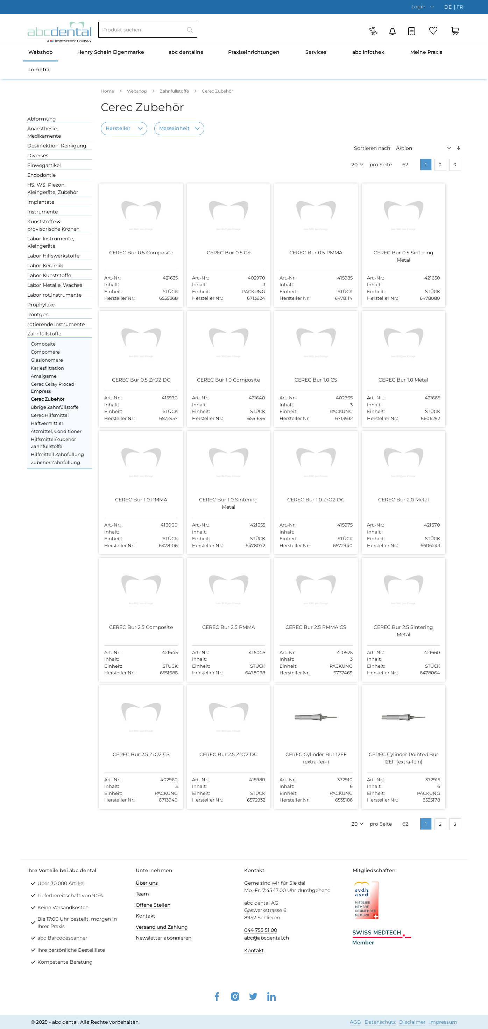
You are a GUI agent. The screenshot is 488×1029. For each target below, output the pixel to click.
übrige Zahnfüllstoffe (55, 407)
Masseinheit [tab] (174, 128)
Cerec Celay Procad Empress (53, 387)
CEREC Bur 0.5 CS (225, 252)
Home (108, 91)
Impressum (443, 1022)
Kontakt (145, 915)
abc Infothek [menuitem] (368, 52)
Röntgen (38, 314)
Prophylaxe (41, 305)
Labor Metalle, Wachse (54, 285)
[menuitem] (40, 52)
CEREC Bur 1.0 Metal (395, 380)
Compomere (45, 352)
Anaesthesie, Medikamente (44, 132)
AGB (355, 1022)
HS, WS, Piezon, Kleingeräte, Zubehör (52, 188)
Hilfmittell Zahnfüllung (57, 454)
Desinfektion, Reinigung (56, 146)
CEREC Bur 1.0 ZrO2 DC (310, 500)
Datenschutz (380, 1022)
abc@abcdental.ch (266, 937)
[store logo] (59, 32)
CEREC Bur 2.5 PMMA (225, 627)
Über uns (147, 882)
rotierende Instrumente (56, 324)
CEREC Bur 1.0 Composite (224, 380)
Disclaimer (412, 1022)
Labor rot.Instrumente (54, 295)
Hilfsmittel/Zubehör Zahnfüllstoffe (53, 442)
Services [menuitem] (315, 52)
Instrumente (42, 212)
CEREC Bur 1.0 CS (310, 380)
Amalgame (44, 376)
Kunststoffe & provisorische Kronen (53, 225)
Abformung (41, 119)
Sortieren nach (372, 148)
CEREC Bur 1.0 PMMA (140, 500)
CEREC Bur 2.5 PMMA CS (310, 627)
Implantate (40, 202)
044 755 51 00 (260, 930)
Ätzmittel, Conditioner (56, 431)
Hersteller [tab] (118, 128)
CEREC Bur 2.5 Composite (140, 627)
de (448, 7)
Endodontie (41, 175)
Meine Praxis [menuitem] (426, 52)
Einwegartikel (44, 165)
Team (142, 893)
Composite (43, 344)
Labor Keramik (45, 265)
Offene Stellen (153, 904)
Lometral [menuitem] (39, 69)
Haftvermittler (47, 423)
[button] (424, 6)
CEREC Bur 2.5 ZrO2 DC (225, 754)
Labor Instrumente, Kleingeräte (50, 242)
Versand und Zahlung (162, 926)
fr (460, 7)
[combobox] (147, 30)
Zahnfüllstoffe (175, 91)
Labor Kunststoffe (49, 275)
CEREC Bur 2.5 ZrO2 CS (139, 754)
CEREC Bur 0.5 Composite (140, 252)
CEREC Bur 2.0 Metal (395, 500)
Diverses (37, 155)
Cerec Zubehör (47, 399)
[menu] (244, 61)
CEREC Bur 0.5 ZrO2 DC (140, 380)
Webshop (137, 91)
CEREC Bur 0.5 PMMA (310, 252)
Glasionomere (47, 360)
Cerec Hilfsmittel (50, 415)
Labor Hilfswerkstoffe (53, 256)
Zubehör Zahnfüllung (55, 462)
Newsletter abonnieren (163, 937)
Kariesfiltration (47, 368)
